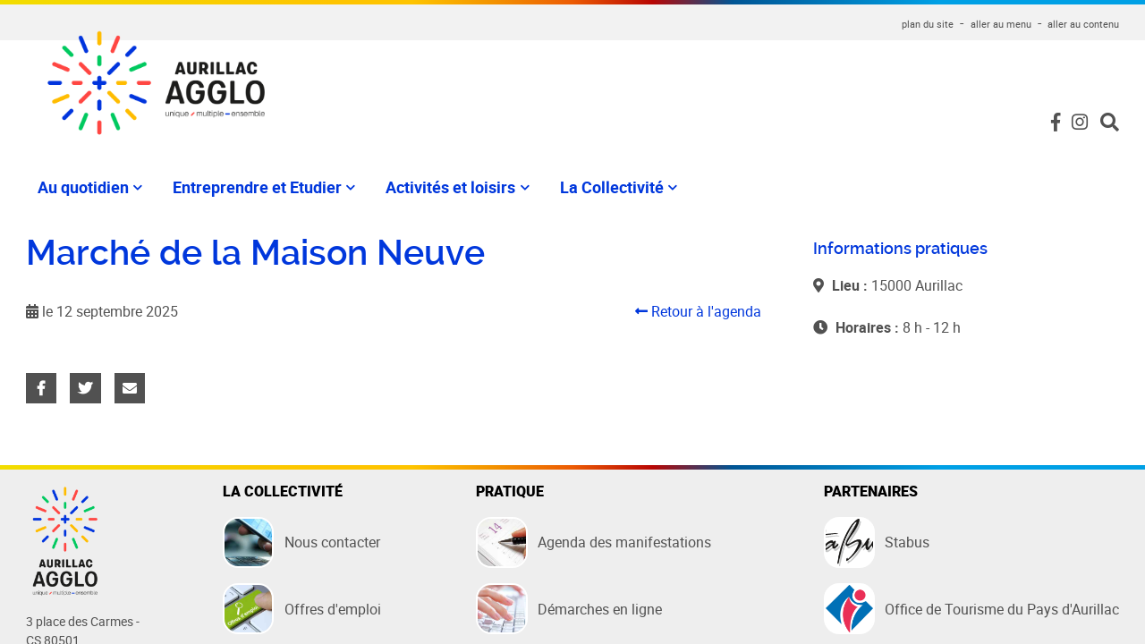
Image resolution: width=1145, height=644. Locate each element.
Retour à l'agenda (698, 311)
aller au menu (1001, 23)
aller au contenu (1083, 23)
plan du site (928, 23)
